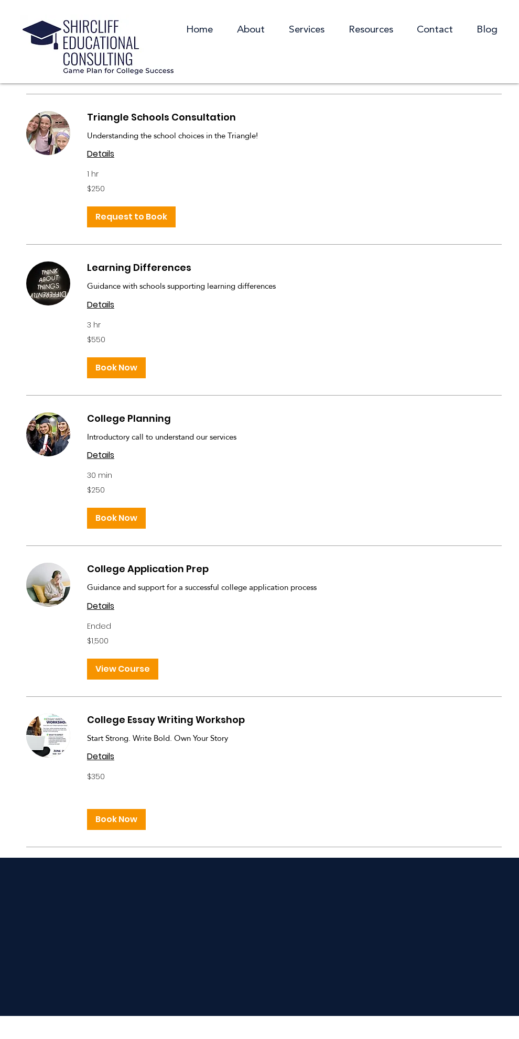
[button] (371, 30)
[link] (294, 117)
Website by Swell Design (335, 1026)
